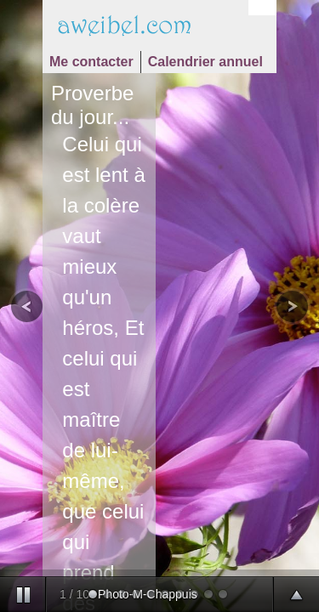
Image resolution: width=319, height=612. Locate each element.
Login (262, 8)
